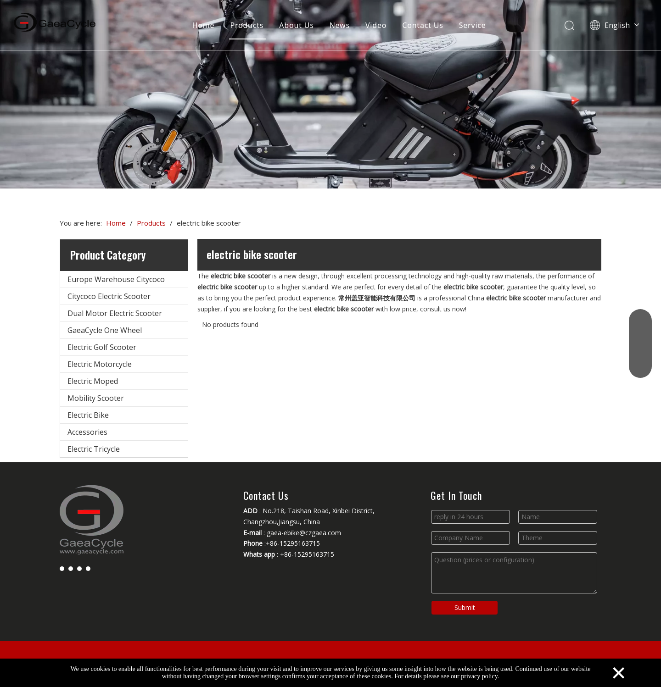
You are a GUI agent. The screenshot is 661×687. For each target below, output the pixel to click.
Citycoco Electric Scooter (109, 296)
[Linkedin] (70, 568)
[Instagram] (88, 568)
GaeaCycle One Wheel (104, 330)
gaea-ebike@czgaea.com (304, 532)
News (340, 25)
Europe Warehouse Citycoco (116, 279)
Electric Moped (92, 381)
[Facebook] (62, 568)
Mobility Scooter (95, 398)
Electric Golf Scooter (101, 347)
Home (203, 25)
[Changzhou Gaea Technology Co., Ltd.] (330, 94)
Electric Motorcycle (99, 364)
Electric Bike (88, 415)
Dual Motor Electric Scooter (114, 313)
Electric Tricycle (93, 449)
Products (246, 25)
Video (376, 25)
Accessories (87, 432)
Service (472, 25)
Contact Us (422, 25)
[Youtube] (79, 568)
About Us (296, 25)
